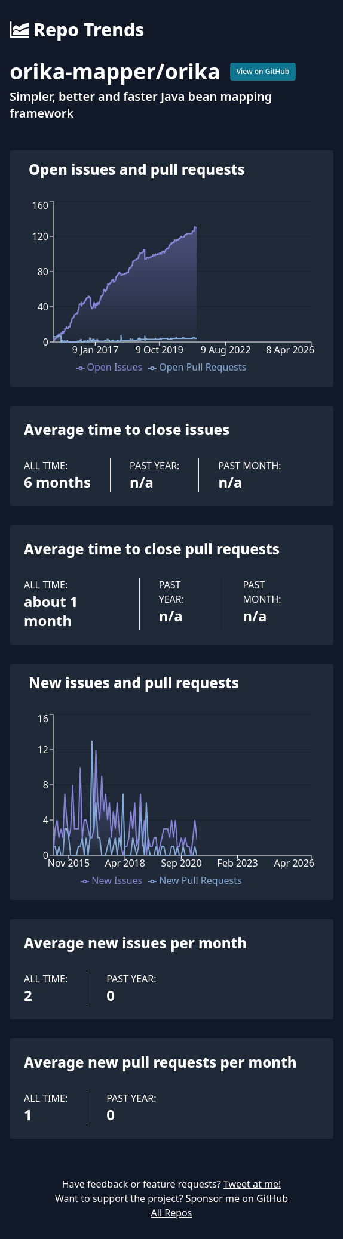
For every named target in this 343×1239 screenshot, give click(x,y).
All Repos (171, 1212)
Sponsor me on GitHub (237, 1198)
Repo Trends (77, 30)
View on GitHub (263, 71)
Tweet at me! (252, 1184)
